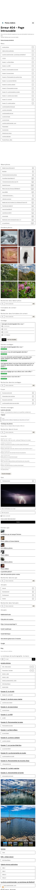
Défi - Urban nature (6, 666)
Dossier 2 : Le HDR (6, 65)
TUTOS (4, 58)
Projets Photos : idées (7, 139)
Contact (3, 310)
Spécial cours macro (7, 133)
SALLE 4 (4, 877)
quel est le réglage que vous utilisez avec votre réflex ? (16, 371)
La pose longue (5, 120)
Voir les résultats (12, 339)
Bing (2, 648)
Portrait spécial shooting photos (18, 175)
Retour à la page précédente (7, 40)
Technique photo (18, 481)
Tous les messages (6, 473)
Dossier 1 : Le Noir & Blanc (8, 62)
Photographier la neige (7, 725)
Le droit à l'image (6, 116)
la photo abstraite (6, 410)
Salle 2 (3, 871)
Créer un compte (4, 518)
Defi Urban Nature (6, 683)
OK (33, 303)
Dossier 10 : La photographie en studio (11, 92)
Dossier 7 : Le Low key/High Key (9, 80)
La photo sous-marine (7, 702)
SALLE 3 (4, 874)
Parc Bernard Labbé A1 (18, 206)
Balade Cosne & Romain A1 (18, 168)
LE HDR (4, 718)
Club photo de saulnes (7, 619)
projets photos (5, 47)
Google (3, 643)
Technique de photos (7, 424)
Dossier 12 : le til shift (7, 99)
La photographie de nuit (7, 113)
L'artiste (5, 329)
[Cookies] (3, 887)
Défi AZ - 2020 (5, 674)
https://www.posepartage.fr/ (9, 624)
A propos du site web (18, 393)
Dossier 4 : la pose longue (8, 73)
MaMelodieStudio (6, 614)
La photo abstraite (6, 136)
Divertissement (18, 592)
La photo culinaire (6, 741)
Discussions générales (18, 400)
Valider (18, 522)
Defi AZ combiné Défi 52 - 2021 (9, 680)
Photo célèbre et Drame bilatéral (10, 541)
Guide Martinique (5, 634)
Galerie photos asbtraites (8, 51)
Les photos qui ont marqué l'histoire (11, 534)
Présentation (5, 126)
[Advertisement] (18, 10)
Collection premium (18, 199)
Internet (18, 588)
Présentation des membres (18, 396)
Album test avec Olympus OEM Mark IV (18, 189)
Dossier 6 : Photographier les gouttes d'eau (12, 77)
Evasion (18, 598)
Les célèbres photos (7, 548)
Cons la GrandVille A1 (18, 209)
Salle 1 (3, 867)
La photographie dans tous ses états (18, 403)
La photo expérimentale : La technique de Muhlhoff (14, 54)
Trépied (3, 415)
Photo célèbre (5, 555)
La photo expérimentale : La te (9, 123)
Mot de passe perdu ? (12, 518)
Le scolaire (5, 332)
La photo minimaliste (7, 110)
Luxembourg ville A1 (18, 213)
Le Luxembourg (18, 223)
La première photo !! (6, 571)
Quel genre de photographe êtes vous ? (12, 347)
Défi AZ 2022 (5, 687)
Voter (4, 339)
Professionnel (18, 595)
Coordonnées (5, 129)
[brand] (8, 23)
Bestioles (18, 171)
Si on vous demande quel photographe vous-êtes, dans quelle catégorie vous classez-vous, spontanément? (16, 357)
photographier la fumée (7, 776)
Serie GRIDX (18, 192)
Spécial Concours (18, 185)
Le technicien (6, 326)
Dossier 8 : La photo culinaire (8, 84)
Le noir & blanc (5, 733)
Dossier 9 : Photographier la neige (10, 88)
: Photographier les (6, 764)
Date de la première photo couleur (10, 574)
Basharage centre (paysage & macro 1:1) (18, 220)
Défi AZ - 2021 (5, 677)
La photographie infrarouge (8, 106)
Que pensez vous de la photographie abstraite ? (14, 352)
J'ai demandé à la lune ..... (18, 195)
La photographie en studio (8, 756)
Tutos (3, 852)
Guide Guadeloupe (6, 629)
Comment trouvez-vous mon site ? (10, 376)
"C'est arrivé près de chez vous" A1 (18, 182)
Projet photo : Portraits (7, 670)
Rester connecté (6, 515)
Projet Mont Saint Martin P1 (18, 178)
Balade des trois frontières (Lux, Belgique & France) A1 (18, 202)
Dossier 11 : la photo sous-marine (9, 95)
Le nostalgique (6, 335)
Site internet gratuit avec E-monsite (11, 638)
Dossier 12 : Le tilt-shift (7, 694)
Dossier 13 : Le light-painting (8, 103)
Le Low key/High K (6, 748)
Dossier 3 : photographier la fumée (10, 69)
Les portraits (18, 216)
